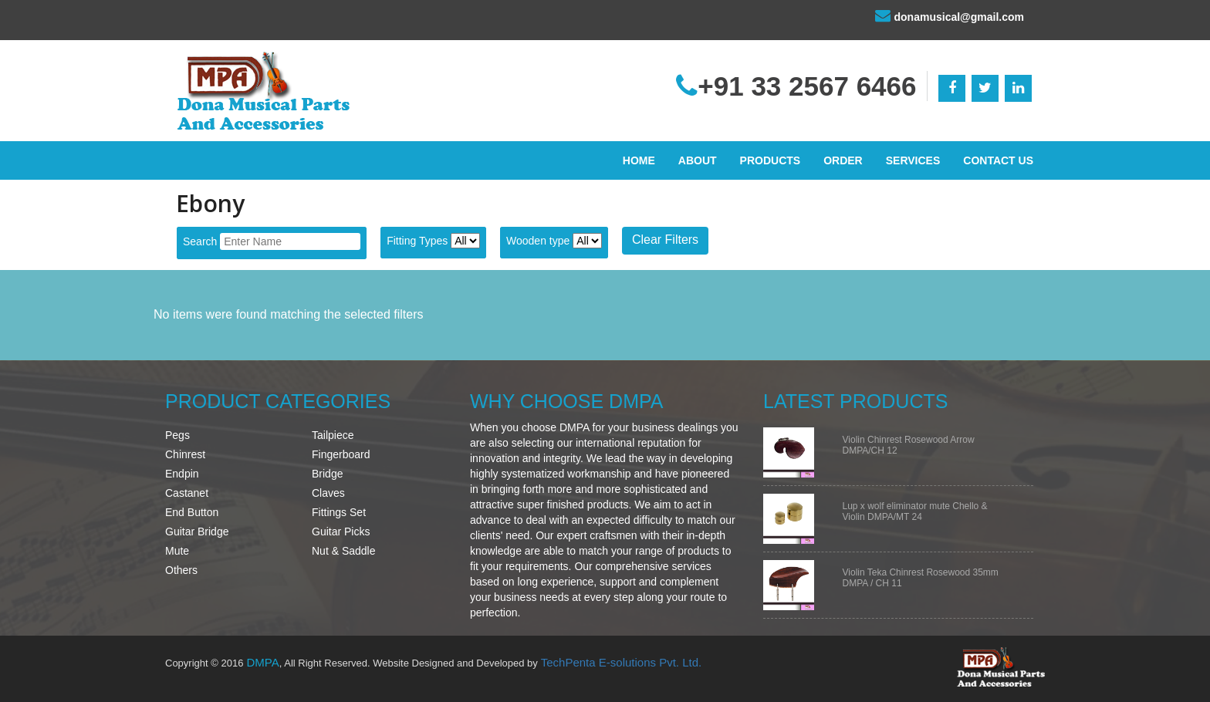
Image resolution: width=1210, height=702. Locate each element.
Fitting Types (417, 241)
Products (770, 160)
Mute (177, 551)
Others (181, 570)
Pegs (177, 435)
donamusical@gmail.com (949, 15)
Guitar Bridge (196, 531)
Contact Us (998, 160)
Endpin (182, 473)
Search (200, 241)
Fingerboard (341, 454)
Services (913, 160)
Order (843, 160)
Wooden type (538, 241)
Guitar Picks (341, 531)
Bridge (327, 473)
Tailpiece (332, 435)
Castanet (186, 493)
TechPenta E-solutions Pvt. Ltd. (621, 662)
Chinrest (185, 454)
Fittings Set (339, 512)
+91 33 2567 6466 (796, 86)
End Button (191, 512)
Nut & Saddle (344, 551)
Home (639, 160)
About (697, 160)
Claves (328, 493)
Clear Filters (665, 239)
